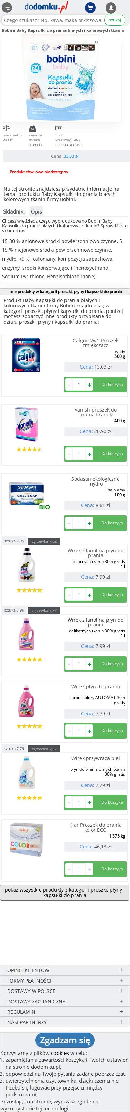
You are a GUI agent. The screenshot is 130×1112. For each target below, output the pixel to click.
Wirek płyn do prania (95, 686)
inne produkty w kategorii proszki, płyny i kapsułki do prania (65, 292)
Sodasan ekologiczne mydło (95, 481)
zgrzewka (44, 541)
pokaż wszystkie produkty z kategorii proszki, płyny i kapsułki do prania (65, 892)
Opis (36, 211)
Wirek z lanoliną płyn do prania (95, 553)
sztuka (14, 540)
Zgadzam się (65, 1040)
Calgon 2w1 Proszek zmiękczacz (96, 343)
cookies (60, 1052)
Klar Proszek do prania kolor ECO (95, 827)
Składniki (14, 211)
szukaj (115, 20)
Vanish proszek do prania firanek (96, 412)
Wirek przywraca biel (95, 758)
